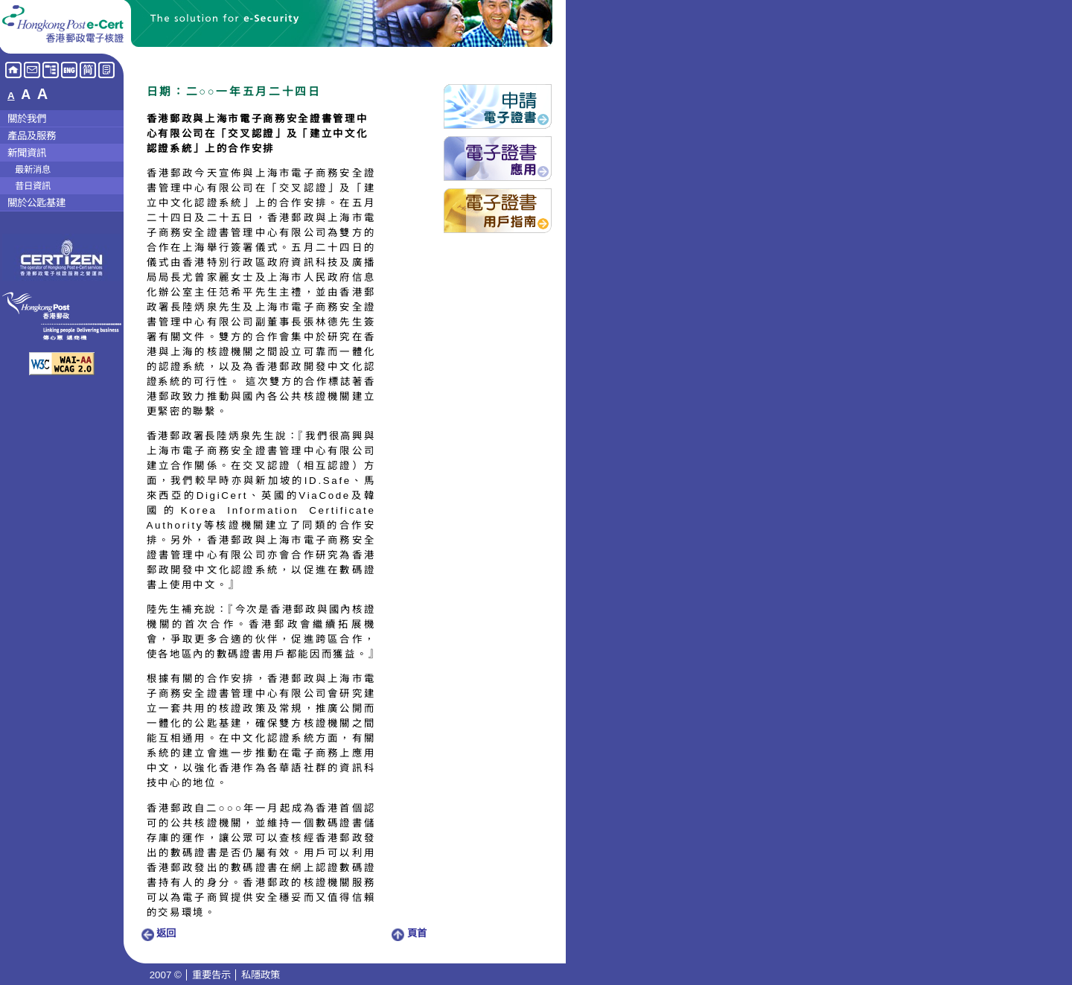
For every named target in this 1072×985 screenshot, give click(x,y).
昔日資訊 (33, 186)
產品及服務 (31, 135)
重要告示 (211, 975)
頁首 (409, 933)
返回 (158, 933)
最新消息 (33, 170)
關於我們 (26, 118)
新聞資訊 (26, 153)
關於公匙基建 (36, 202)
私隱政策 (260, 975)
